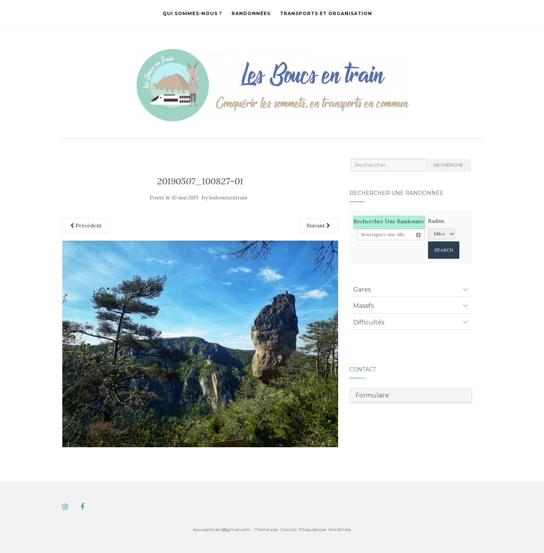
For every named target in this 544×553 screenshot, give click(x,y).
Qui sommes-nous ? (192, 13)
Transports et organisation (326, 13)
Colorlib (288, 529)
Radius (436, 221)
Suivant (318, 225)
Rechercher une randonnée (389, 221)
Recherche (448, 165)
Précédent (86, 225)
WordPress (339, 529)
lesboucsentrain (228, 198)
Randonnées (251, 13)
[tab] (410, 290)
